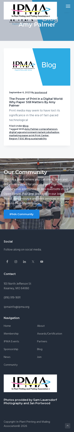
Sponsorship (11, 349)
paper (24, 135)
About (41, 326)
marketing (15, 135)
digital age (15, 132)
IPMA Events (11, 341)
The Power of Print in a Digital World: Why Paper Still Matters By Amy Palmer (36, 102)
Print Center (42, 135)
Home (7, 326)
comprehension (48, 129)
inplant (41, 132)
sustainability (39, 138)
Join (39, 357)
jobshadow (52, 132)
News (7, 357)
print (31, 135)
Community (11, 365)
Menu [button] (66, 6)
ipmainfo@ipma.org (16, 307)
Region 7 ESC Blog (19, 138)
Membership (11, 334)
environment (29, 132)
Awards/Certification (49, 334)
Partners (42, 341)
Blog (25, 126)
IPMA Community (22, 214)
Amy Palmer (32, 129)
